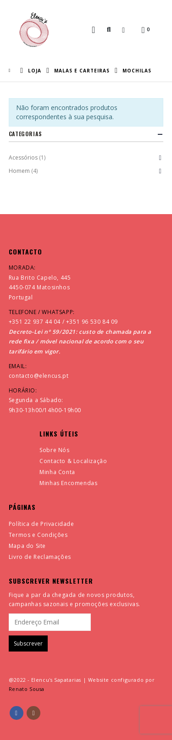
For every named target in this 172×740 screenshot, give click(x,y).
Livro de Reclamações (40, 557)
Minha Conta (57, 472)
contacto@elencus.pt (38, 376)
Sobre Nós (54, 450)
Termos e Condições (38, 535)
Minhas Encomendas (68, 483)
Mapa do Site (27, 546)
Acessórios (23, 157)
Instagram (33, 713)
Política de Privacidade (41, 524)
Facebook (16, 713)
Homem (19, 171)
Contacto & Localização (73, 461)
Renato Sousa (26, 688)
